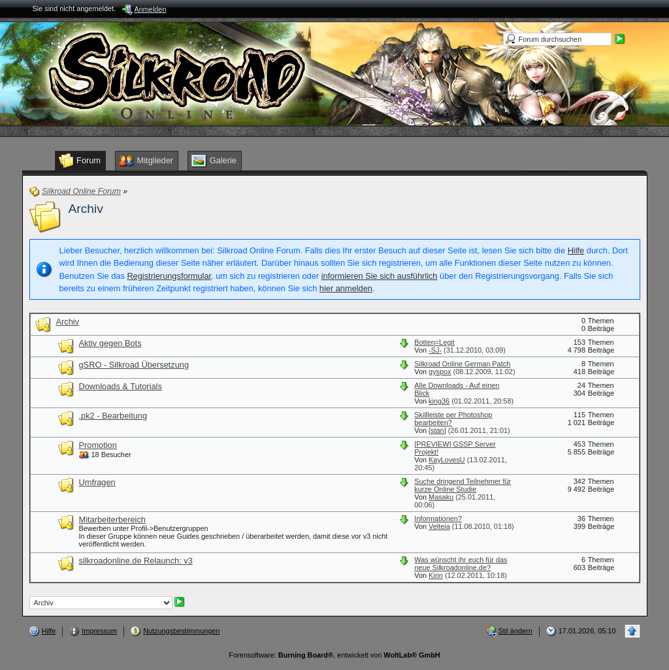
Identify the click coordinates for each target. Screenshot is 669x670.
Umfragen (97, 482)
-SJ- (435, 350)
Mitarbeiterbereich (112, 519)
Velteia (439, 526)
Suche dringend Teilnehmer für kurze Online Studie (462, 485)
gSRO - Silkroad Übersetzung (134, 365)
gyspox (440, 371)
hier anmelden (345, 288)
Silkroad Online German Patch (462, 364)
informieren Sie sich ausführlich (379, 276)
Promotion (98, 445)
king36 (439, 401)
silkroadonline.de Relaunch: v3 (136, 561)
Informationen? (438, 518)
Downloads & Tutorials (120, 386)
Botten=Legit (434, 342)
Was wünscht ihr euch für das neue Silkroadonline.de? (460, 563)
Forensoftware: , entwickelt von (334, 655)
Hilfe (576, 250)
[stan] (437, 430)
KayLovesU (447, 460)
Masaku (441, 497)
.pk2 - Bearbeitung (113, 416)
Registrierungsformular (169, 276)
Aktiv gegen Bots (110, 343)
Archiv (86, 208)
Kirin (436, 575)
